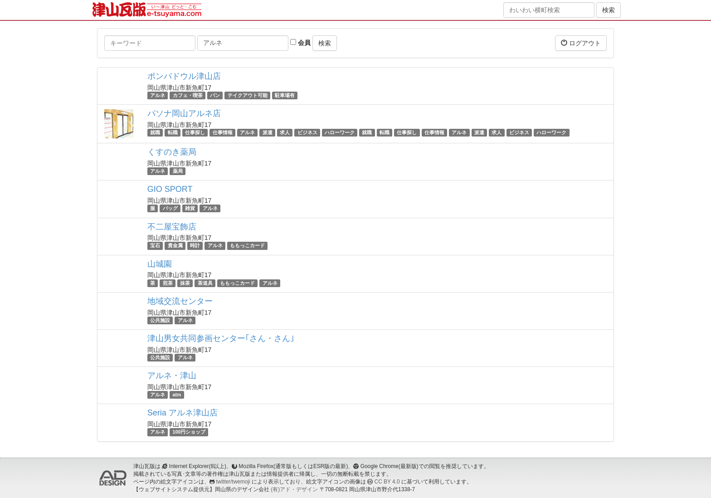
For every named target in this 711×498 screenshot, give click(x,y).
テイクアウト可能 (248, 95)
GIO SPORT (170, 189)
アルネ (157, 95)
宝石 (155, 246)
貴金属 (175, 246)
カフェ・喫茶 (188, 95)
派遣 (268, 132)
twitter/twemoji (233, 481)
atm (177, 394)
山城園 (159, 264)
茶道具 (205, 283)
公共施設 (160, 320)
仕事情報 (223, 132)
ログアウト (581, 43)
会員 (300, 42)
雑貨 (190, 208)
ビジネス (307, 132)
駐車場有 (285, 95)
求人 (285, 132)
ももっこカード (247, 246)
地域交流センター (180, 301)
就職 (155, 132)
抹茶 (185, 283)
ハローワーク (340, 132)
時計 (195, 246)
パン (215, 95)
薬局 (178, 171)
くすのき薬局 (171, 151)
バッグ (170, 208)
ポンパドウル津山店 (184, 76)
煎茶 (168, 283)
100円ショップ (189, 432)
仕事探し (195, 132)
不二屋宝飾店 (171, 226)
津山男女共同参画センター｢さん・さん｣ (220, 338)
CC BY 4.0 (387, 481)
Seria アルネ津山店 (182, 412)
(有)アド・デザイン (294, 489)
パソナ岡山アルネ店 (184, 113)
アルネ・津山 (171, 375)
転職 (173, 132)
